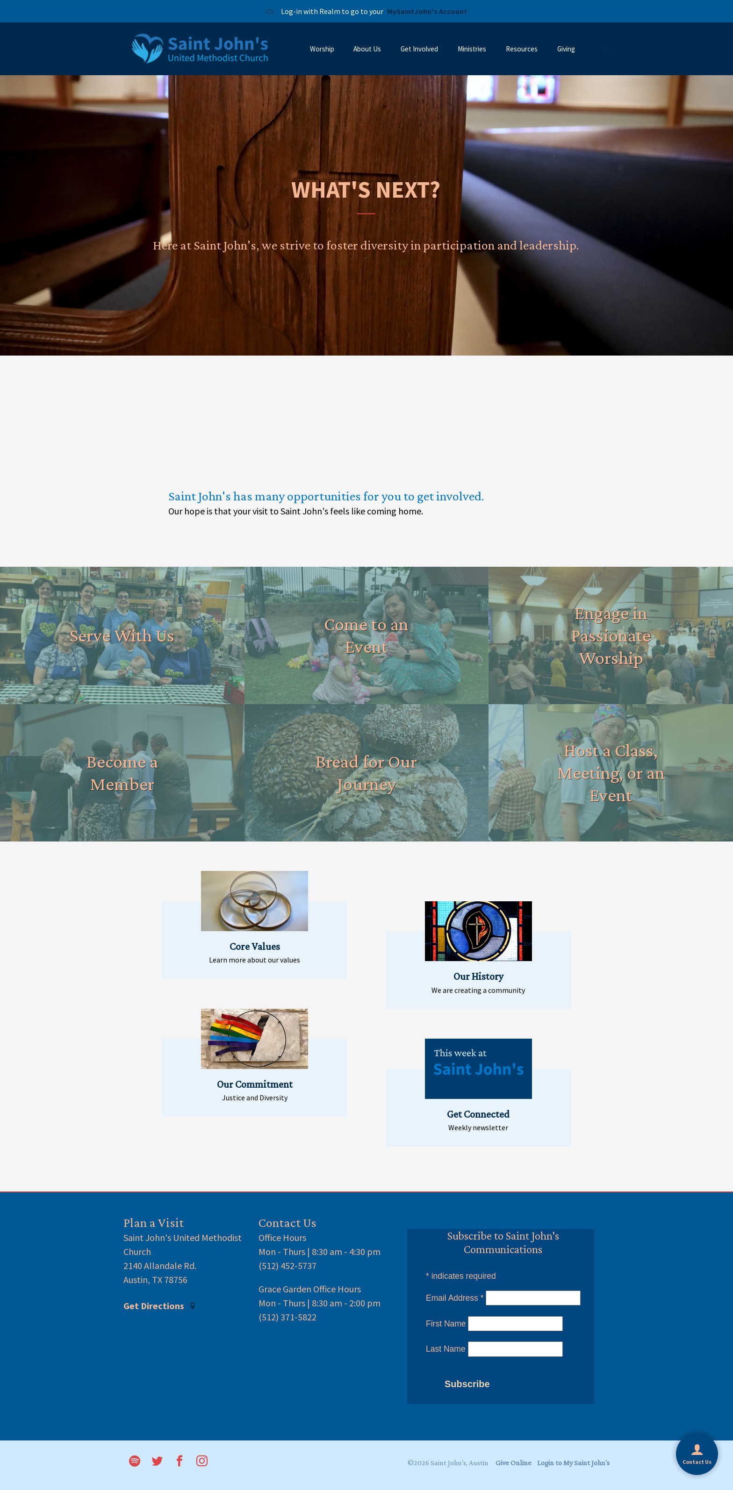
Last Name (446, 1349)
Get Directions (159, 1306)
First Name (446, 1323)
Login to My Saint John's (573, 1463)
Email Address (455, 1298)
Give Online (514, 1463)
